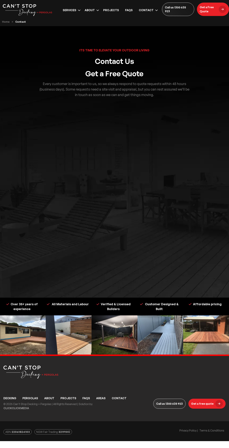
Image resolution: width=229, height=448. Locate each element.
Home (6, 28)
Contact (146, 12)
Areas (101, 405)
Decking (9, 405)
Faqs (129, 12)
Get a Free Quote (213, 11)
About (90, 12)
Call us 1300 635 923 (175, 11)
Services (69, 12)
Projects (111, 12)
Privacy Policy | (188, 437)
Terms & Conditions (211, 437)
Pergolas (30, 405)
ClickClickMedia (16, 415)
